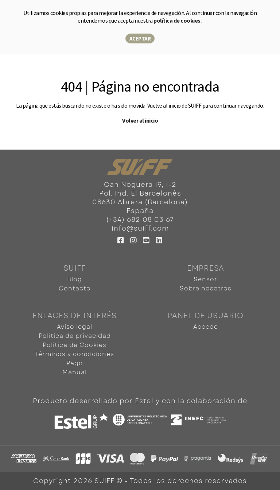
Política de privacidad (75, 336)
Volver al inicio (140, 120)
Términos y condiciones (74, 354)
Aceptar (140, 38)
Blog (74, 279)
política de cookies (177, 20)
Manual (74, 372)
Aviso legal (74, 327)
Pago (74, 363)
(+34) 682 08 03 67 (140, 219)
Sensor (205, 279)
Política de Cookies (74, 345)
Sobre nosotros (206, 288)
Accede (205, 327)
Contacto (75, 288)
